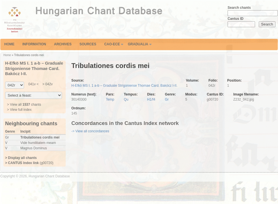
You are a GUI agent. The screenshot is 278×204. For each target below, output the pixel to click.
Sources (88, 44)
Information (34, 44)
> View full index (19, 110)
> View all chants (24, 105)
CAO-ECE (112, 44)
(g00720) (29, 163)
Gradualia (138, 44)
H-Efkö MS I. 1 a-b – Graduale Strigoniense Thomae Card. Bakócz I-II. (124, 86)
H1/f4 (151, 99)
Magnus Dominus (33, 148)
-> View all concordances (90, 131)
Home (9, 44)
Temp (110, 99)
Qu (126, 99)
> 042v (47, 84)
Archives (63, 44)
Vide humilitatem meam (38, 143)
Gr (167, 99)
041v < (33, 84)
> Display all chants (21, 158)
